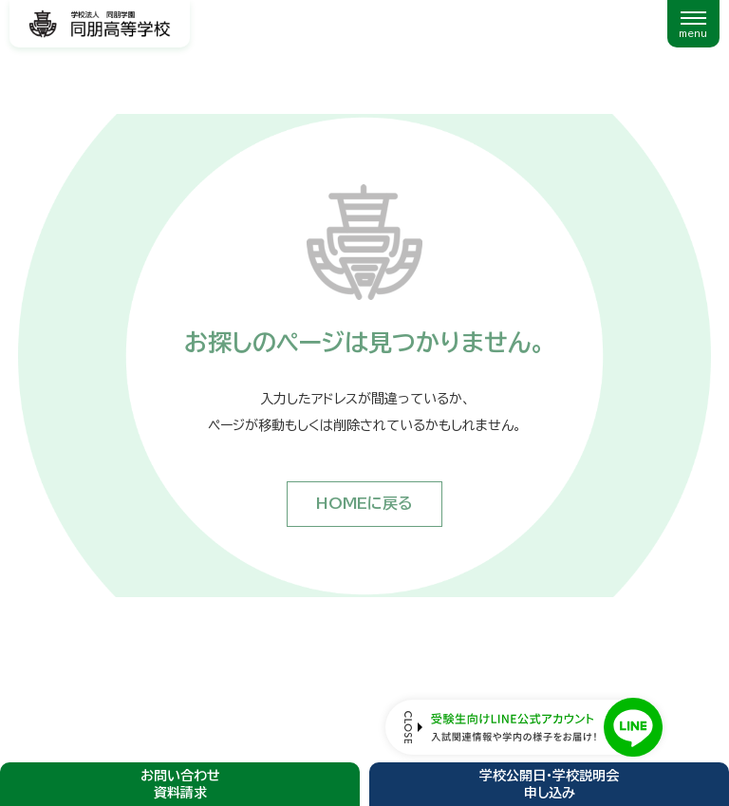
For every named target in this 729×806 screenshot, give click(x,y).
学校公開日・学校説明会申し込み (549, 784)
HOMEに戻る (364, 503)
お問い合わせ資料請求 (180, 784)
